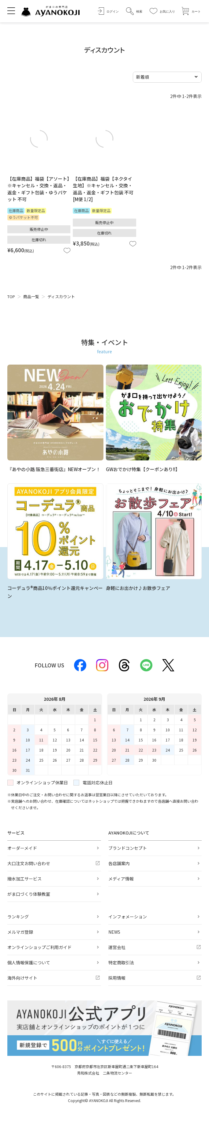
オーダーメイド (22, 848)
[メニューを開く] (11, 10)
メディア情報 (121, 879)
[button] (134, 11)
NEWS (114, 932)
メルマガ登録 (20, 932)
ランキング (18, 917)
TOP (11, 296)
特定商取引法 (121, 962)
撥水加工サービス (24, 879)
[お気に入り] (162, 11)
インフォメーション (127, 917)
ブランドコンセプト (127, 848)
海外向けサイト (22, 978)
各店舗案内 (119, 863)
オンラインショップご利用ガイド (39, 947)
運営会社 (116, 947)
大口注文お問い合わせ (28, 863)
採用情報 (116, 978)
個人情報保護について (28, 962)
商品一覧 (31, 296)
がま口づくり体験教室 (28, 894)
